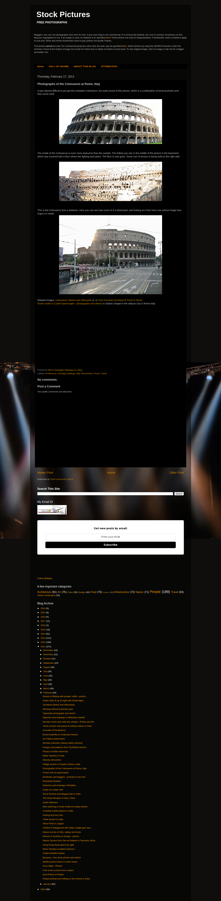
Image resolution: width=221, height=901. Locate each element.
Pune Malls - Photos (52, 866)
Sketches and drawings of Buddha (59, 785)
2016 (43, 625)
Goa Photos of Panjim (53, 874)
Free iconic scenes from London (58, 870)
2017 (43, 621)
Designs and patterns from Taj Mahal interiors (64, 747)
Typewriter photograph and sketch (59, 713)
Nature (139, 592)
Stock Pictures (63, 14)
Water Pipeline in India (53, 755)
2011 (43, 646)
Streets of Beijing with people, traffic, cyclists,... (65, 696)
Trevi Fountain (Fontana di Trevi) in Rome (120, 300)
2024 (43, 608)
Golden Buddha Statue (54, 853)
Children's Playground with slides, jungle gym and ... (68, 828)
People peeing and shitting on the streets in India (66, 878)
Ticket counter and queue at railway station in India (67, 726)
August (47, 667)
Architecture (50, 373)
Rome (97, 373)
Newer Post (45, 472)
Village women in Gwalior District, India (61, 764)
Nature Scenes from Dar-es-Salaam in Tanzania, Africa (69, 840)
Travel (104, 373)
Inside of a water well (53, 789)
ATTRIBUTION (109, 66)
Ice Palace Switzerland (54, 739)
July (45, 671)
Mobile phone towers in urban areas (60, 862)
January (47, 884)
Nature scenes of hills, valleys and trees (62, 832)
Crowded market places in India (58, 811)
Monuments (87, 373)
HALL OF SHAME (59, 66)
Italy (78, 373)
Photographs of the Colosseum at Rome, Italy (64, 768)
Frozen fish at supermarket (56, 772)
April (45, 684)
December (48, 650)
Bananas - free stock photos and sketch (62, 857)
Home (40, 66)
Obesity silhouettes (52, 760)
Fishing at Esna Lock (53, 815)
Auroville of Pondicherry (54, 730)
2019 (43, 617)
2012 (43, 642)
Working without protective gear (58, 709)
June (46, 676)
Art (59, 592)
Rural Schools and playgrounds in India (61, 794)
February (48, 692)
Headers (106, 592)
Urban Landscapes (46, 595)
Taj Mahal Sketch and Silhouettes (59, 705)
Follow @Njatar (44, 578)
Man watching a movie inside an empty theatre (65, 806)
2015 (43, 629)
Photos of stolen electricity (55, 751)
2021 (43, 612)
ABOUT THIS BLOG (85, 66)
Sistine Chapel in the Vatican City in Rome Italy (130, 303)
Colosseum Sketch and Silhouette (73, 300)
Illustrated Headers (52, 781)
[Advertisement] (62, 332)
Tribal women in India (53, 819)
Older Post (176, 472)
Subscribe (111, 544)
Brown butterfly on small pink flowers (60, 734)
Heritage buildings (66, 373)
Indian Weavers (50, 802)
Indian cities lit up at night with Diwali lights (63, 700)
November (48, 654)
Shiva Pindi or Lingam (53, 823)
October (47, 658)
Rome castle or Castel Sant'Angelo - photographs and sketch (70, 303)
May (45, 680)
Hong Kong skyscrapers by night (58, 845)
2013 (43, 638)
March (46, 688)
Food (93, 592)
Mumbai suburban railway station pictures (63, 743)
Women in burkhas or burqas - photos (61, 836)
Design (81, 592)
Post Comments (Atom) (62, 479)
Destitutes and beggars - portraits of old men (64, 777)
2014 (43, 634)
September (49, 663)
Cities (70, 592)
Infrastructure (121, 592)
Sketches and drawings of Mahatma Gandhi (64, 717)
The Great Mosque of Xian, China (59, 798)
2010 (43, 889)
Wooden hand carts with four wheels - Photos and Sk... (69, 722)
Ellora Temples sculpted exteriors (59, 849)
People (155, 592)
